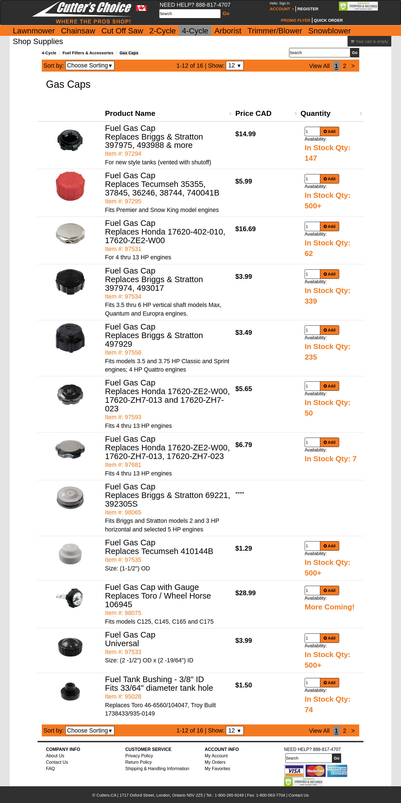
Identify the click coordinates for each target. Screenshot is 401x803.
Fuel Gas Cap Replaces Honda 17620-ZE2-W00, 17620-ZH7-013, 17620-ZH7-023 (167, 447)
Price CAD (253, 113)
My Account (216, 755)
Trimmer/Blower (275, 30)
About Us (55, 755)
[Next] (353, 66)
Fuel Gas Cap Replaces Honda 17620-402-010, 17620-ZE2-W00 (165, 231)
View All (319, 66)
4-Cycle (195, 30)
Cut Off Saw (122, 30)
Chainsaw (78, 30)
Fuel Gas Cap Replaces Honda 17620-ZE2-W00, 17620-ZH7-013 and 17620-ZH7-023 (167, 395)
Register (307, 9)
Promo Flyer (295, 20)
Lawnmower (34, 30)
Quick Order (328, 20)
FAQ (50, 768)
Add (330, 131)
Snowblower (329, 30)
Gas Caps (128, 53)
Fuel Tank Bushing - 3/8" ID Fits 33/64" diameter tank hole (159, 683)
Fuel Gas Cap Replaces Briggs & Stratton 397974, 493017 (154, 279)
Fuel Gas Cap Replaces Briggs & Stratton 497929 (154, 335)
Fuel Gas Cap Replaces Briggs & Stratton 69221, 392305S (167, 495)
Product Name (130, 113)
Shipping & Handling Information (157, 768)
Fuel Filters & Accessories (87, 53)
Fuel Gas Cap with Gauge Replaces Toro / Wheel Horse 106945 (158, 595)
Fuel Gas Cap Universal (130, 639)
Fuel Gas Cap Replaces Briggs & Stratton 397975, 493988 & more (154, 136)
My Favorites (217, 768)
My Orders (215, 762)
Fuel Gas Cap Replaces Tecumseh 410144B (159, 547)
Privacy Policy (139, 755)
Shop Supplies (38, 41)
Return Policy (138, 762)
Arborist (227, 30)
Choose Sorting (90, 65)
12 (234, 65)
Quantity (315, 113)
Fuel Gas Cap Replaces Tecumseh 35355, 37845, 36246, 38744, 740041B (162, 184)
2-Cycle (162, 30)
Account (282, 6)
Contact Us (57, 762)
